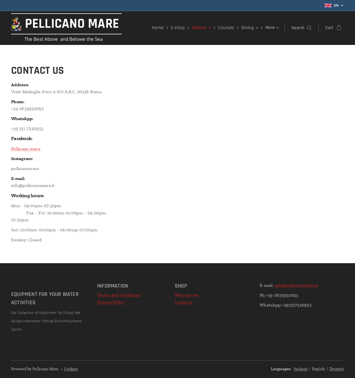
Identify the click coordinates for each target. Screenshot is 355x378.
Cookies (71, 369)
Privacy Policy (111, 302)
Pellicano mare (25, 148)
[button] (301, 28)
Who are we (187, 295)
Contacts (183, 302)
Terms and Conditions (119, 295)
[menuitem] (162, 28)
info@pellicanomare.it (297, 285)
